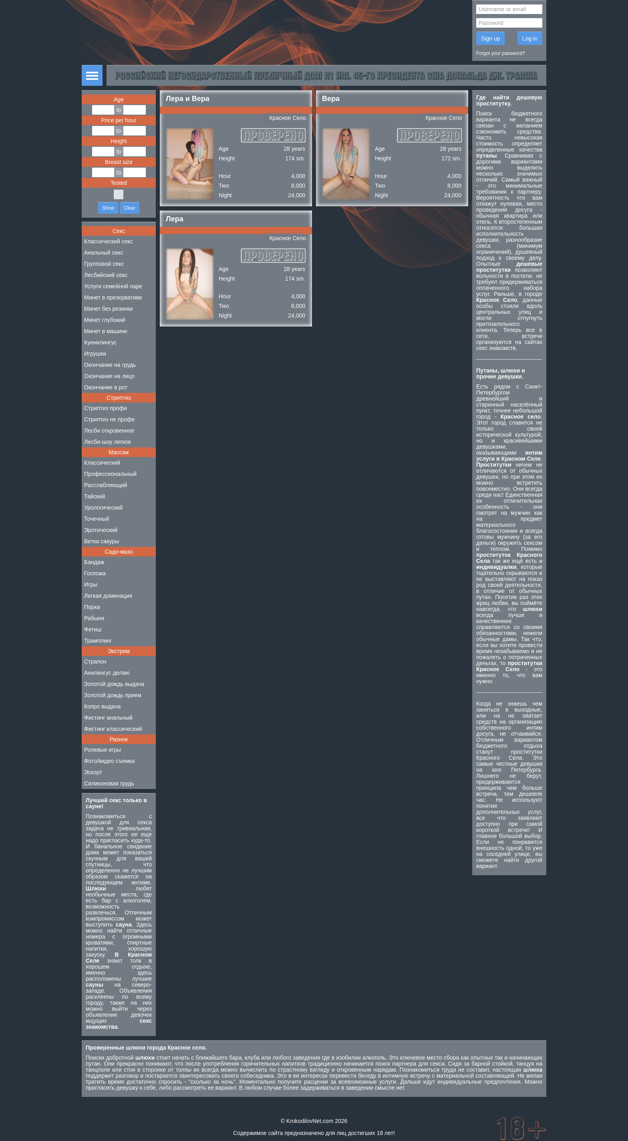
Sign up (490, 38)
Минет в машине (105, 331)
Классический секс (108, 241)
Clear (129, 208)
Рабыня (94, 618)
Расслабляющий (105, 485)
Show (108, 208)
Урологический (103, 507)
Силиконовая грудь (109, 783)
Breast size (119, 162)
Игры (90, 584)
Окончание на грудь (110, 365)
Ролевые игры (102, 750)
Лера (174, 219)
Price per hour (119, 120)
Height (119, 141)
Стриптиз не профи (109, 419)
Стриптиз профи (105, 408)
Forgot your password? (500, 53)
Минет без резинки (108, 308)
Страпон (95, 661)
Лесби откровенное (109, 430)
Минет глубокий (104, 320)
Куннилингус (100, 342)
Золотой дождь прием (112, 695)
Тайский (94, 496)
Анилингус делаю (106, 673)
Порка (92, 607)
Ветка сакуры (101, 541)
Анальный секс (103, 252)
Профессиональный (110, 474)
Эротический (100, 530)
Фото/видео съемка (109, 761)
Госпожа (95, 573)
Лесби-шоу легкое (107, 442)
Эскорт (93, 772)
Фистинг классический (113, 729)
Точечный (96, 519)
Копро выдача (102, 706)
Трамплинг (98, 640)
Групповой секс (104, 264)
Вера (331, 99)
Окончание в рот (105, 387)
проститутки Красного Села (509, 755)
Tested (119, 183)
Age (119, 99)
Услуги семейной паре (113, 286)
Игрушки (95, 353)
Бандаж (94, 562)
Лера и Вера (187, 99)
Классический (102, 462)
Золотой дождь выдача (114, 684)
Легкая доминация (108, 596)
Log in (529, 38)
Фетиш (92, 629)
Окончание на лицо (109, 376)
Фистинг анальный (108, 717)
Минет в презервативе (113, 297)
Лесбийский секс (105, 275)
